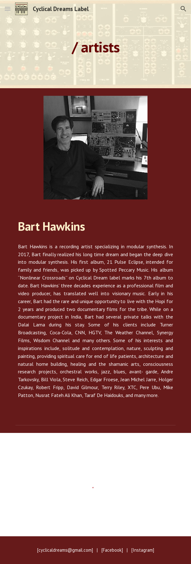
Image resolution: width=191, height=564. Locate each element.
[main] (95, 44)
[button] (7, 8)
